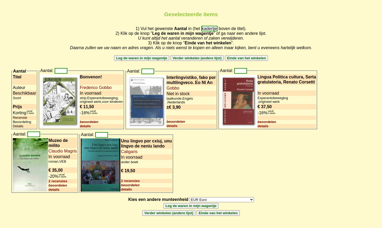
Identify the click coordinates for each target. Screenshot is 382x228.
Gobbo (173, 88)
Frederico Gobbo (96, 87)
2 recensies (58, 181)
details (85, 126)
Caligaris (129, 151)
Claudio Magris (63, 151)
